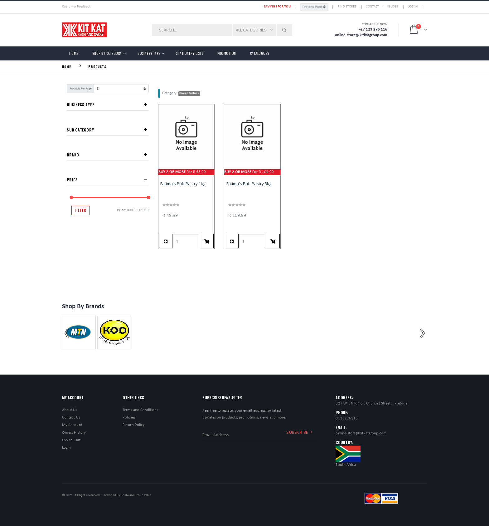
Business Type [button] (80, 105)
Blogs (393, 6)
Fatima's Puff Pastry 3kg (248, 183)
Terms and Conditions (140, 410)
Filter (80, 210)
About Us (69, 410)
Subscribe (300, 432)
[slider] (71, 197)
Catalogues (259, 53)
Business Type (149, 53)
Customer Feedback (76, 6)
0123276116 (347, 418)
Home (73, 53)
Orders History (74, 433)
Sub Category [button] (80, 130)
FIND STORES (347, 6)
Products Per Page (81, 88)
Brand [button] (73, 155)
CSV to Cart (71, 440)
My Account (72, 425)
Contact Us (71, 417)
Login (66, 448)
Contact (372, 6)
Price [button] (72, 180)
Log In (413, 6)
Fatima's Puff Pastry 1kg (182, 183)
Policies (129, 417)
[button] (418, 30)
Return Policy (134, 425)
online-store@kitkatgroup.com (361, 433)
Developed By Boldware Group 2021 (126, 495)
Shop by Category (107, 53)
